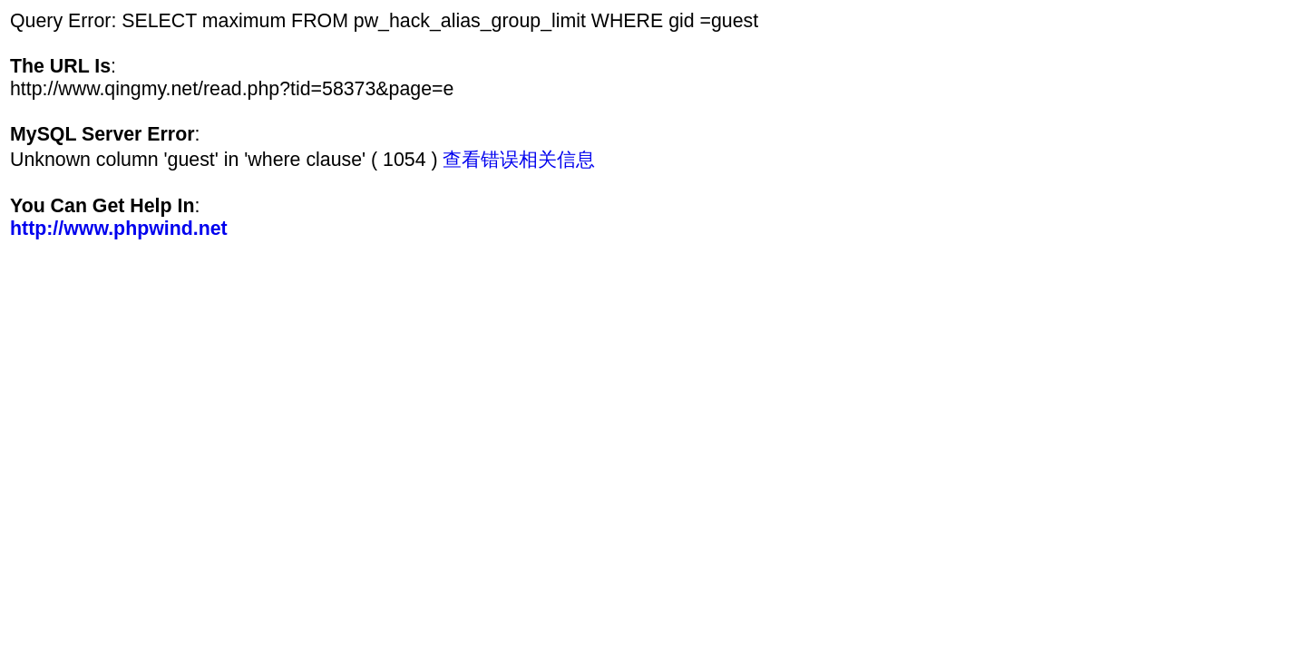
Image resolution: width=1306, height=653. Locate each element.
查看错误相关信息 (519, 160)
